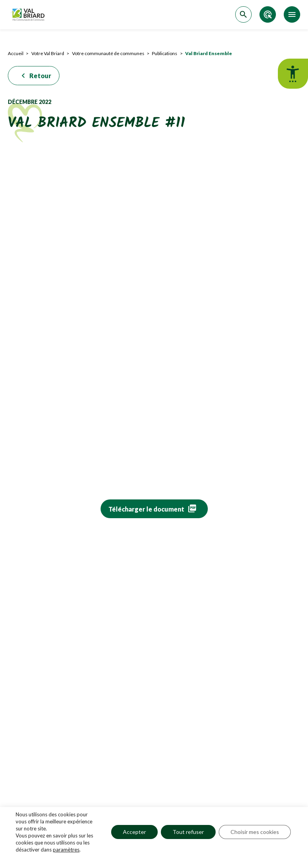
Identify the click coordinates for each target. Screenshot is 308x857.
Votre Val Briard (47, 53)
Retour (34, 75)
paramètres (66, 849)
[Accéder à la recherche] (243, 14)
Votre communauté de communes (108, 53)
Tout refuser (188, 831)
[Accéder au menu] (292, 14)
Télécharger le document (146, 509)
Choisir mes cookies (255, 831)
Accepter (134, 831)
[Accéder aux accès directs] (267, 14)
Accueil (15, 53)
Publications (164, 53)
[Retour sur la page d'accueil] (28, 14)
